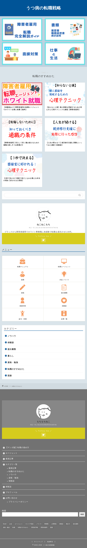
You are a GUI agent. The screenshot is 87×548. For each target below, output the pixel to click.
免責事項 (50, 541)
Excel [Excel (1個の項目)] (4, 524)
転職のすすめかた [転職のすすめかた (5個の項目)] (23, 527)
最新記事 (9, 459)
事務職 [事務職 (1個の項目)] (46, 524)
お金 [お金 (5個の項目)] (10, 524)
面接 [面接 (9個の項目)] (51, 527)
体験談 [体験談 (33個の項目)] (61, 524)
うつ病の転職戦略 (43, 7)
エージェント (11, 453)
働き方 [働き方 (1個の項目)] (68, 524)
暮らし (11, 356)
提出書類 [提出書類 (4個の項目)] (75, 524)
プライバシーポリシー (18, 502)
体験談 (11, 342)
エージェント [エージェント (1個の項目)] (19, 524)
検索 (4, 511)
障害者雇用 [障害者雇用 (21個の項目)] (44, 527)
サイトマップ (38, 541)
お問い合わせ (11, 498)
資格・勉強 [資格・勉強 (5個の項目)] (6, 527)
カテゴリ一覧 (11, 464)
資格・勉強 (13, 362)
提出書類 (12, 349)
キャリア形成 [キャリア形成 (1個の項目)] (29, 524)
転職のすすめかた (16, 369)
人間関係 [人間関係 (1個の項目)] (53, 524)
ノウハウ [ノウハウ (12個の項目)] (38, 524)
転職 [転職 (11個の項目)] (13, 527)
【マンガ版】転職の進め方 (17, 447)
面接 (10, 375)
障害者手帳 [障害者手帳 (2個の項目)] (34, 527)
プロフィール (11, 492)
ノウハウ (12, 336)
